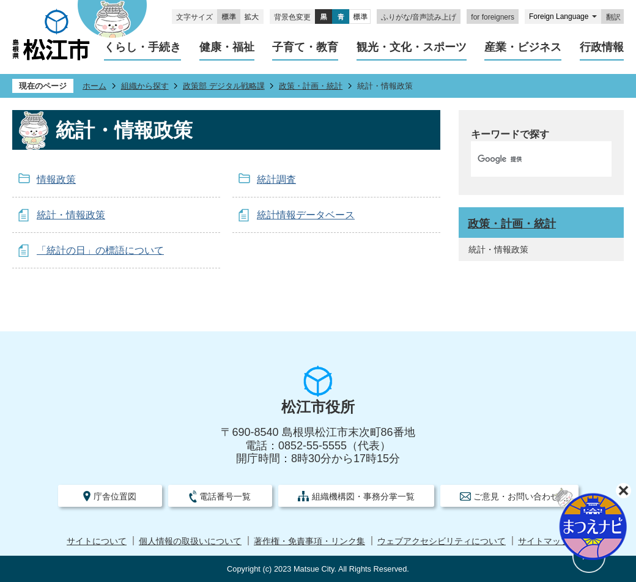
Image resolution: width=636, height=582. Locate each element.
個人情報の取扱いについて (190, 541)
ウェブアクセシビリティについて (441, 541)
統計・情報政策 (71, 215)
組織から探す (145, 85)
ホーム (94, 85)
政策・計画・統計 (310, 85)
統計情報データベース (306, 215)
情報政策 (56, 179)
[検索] (528, 159)
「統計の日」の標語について (100, 250)
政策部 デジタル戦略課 (224, 85)
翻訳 (613, 17)
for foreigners (492, 17)
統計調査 (276, 179)
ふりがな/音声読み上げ (418, 17)
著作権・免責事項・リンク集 (309, 541)
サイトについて (97, 541)
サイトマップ (543, 541)
